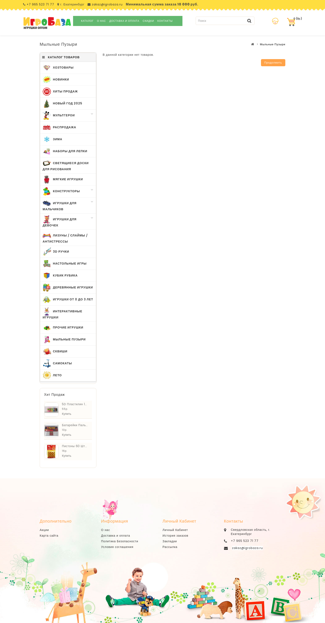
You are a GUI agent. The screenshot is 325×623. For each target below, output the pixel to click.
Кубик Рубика (60, 275)
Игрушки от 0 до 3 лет (68, 299)
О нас (101, 21)
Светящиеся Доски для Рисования (66, 165)
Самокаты (57, 363)
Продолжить (273, 63)
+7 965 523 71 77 (40, 4)
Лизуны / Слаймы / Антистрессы (65, 237)
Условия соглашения (117, 547)
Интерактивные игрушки (62, 313)
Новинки (56, 79)
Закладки (169, 541)
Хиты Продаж (60, 91)
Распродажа (59, 127)
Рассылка (169, 547)
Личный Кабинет (175, 530)
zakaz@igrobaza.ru (107, 4)
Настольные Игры (64, 264)
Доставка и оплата (124, 21)
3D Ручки (56, 252)
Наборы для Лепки (65, 151)
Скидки (148, 21)
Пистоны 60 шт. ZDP (77, 446)
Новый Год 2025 (62, 103)
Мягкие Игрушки (63, 179)
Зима (52, 139)
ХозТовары (58, 68)
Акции (44, 530)
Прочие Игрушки (63, 327)
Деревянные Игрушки (68, 287)
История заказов (175, 535)
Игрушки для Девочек (68, 221)
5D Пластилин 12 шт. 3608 (82, 404)
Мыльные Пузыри (272, 44)
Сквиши (55, 351)
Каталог (87, 21)
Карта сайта (49, 535)
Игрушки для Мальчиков (68, 205)
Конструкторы (68, 191)
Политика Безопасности (119, 541)
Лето (52, 375)
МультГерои (68, 115)
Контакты (165, 21)
